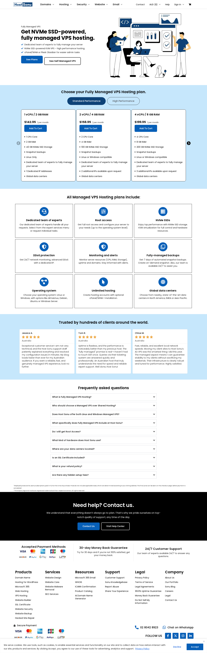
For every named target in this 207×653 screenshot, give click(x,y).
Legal (167, 595)
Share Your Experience (116, 591)
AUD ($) (155, 4)
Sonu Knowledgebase (116, 582)
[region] (103, 646)
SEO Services (51, 594)
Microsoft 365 (22, 586)
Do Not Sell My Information (142, 602)
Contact (142, 4)
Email (115, 4)
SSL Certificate (22, 604)
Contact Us (171, 600)
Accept (195, 646)
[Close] (204, 641)
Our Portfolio (171, 582)
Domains (45, 4)
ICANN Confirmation (85, 586)
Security (81, 4)
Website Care (52, 582)
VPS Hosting (21, 595)
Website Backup (23, 613)
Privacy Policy (142, 648)
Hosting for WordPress (26, 582)
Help (168, 4)
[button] (18, 143)
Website (99, 4)
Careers (169, 591)
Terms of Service (144, 582)
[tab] (86, 101)
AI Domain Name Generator (84, 597)
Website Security (24, 609)
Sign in (178, 4)
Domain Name (22, 577)
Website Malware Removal (54, 588)
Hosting (63, 4)
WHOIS (78, 582)
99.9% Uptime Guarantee (148, 591)
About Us (169, 577)
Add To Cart (35, 128)
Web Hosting (21, 591)
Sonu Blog (170, 586)
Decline (177, 646)
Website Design (53, 577)
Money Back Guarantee (147, 595)
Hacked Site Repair (24, 618)
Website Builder (23, 600)
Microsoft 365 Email (85, 577)
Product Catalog (83, 591)
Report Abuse (112, 586)
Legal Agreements (144, 586)
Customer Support (115, 577)
